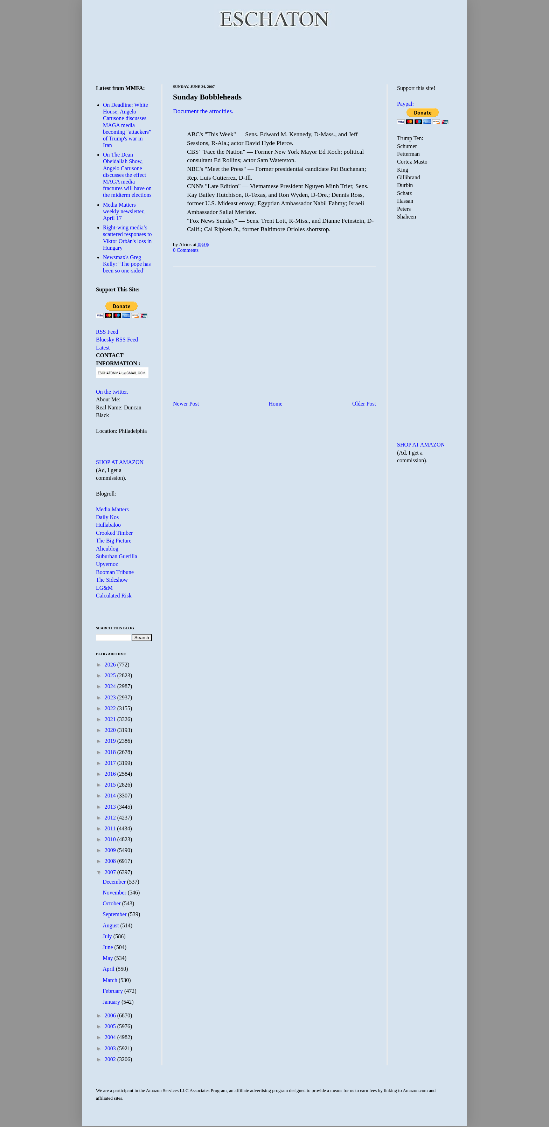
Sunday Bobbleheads (207, 96)
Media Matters (112, 509)
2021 (111, 719)
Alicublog (107, 549)
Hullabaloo (108, 525)
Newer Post (186, 404)
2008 (111, 861)
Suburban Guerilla (116, 556)
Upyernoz (107, 564)
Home (276, 404)
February (113, 991)
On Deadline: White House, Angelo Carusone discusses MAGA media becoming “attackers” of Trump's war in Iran (127, 125)
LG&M (104, 588)
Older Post (364, 404)
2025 (111, 675)
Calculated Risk (114, 596)
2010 (111, 839)
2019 (111, 741)
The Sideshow (112, 580)
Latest (103, 348)
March (111, 980)
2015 (111, 785)
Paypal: (405, 104)
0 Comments (186, 250)
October (112, 903)
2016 (111, 774)
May (108, 958)
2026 (111, 665)
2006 (111, 1015)
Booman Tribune (115, 572)
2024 (111, 686)
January (112, 1002)
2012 (111, 818)
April (109, 969)
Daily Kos (107, 517)
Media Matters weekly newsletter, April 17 (124, 211)
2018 (111, 752)
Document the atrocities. (203, 111)
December (115, 882)
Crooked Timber (114, 533)
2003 (111, 1048)
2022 (111, 708)
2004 (111, 1037)
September (115, 914)
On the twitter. (112, 392)
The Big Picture (113, 541)
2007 (111, 872)
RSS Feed (107, 332)
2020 (111, 730)
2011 (111, 828)
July (108, 936)
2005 (111, 1026)
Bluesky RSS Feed (117, 340)
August (111, 925)
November (115, 893)
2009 (111, 850)
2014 (111, 795)
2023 (111, 697)
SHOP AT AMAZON (120, 462)
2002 (111, 1059)
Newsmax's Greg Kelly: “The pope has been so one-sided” (127, 264)
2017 (111, 763)
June (108, 947)
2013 (111, 807)
